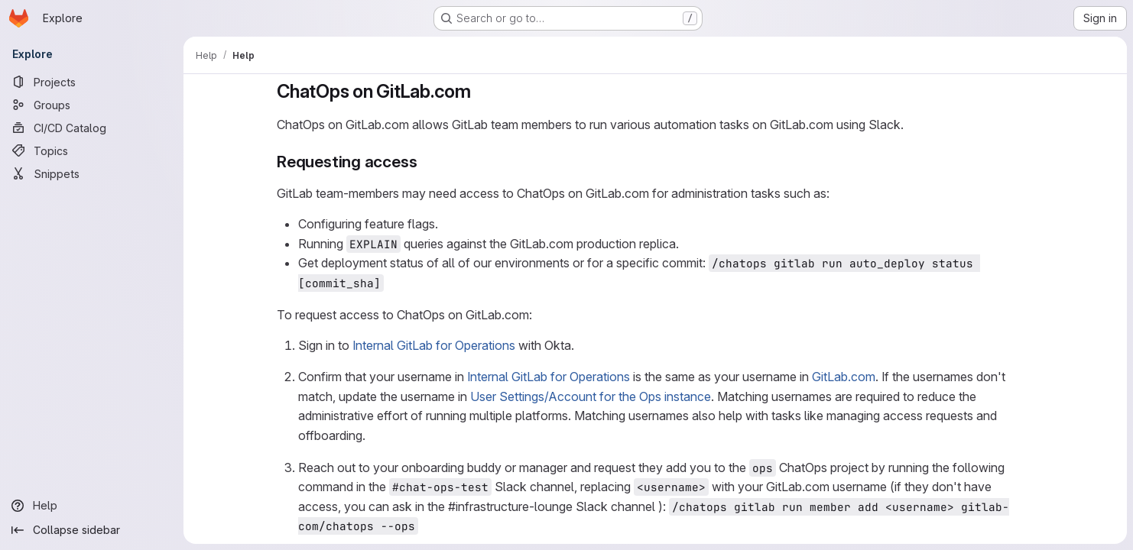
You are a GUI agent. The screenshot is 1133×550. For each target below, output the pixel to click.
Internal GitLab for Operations (433, 345)
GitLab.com (843, 376)
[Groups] (91, 104)
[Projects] (91, 81)
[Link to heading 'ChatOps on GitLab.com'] (481, 91)
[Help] (91, 505)
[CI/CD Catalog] (91, 127)
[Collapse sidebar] (91, 530)
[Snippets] (91, 173)
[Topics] (91, 150)
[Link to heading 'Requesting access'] (425, 161)
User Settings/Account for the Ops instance (590, 396)
